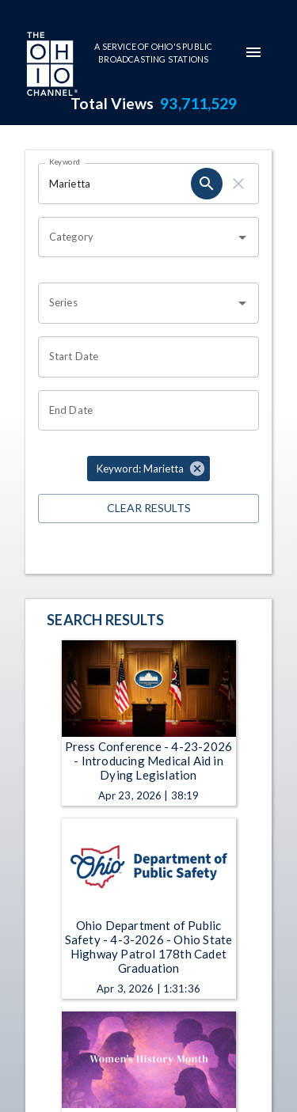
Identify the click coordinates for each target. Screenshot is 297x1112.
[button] (148, 468)
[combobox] (136, 237)
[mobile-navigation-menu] (253, 52)
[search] (207, 183)
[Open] (242, 237)
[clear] (238, 183)
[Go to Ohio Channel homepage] (50, 66)
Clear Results (148, 508)
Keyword (65, 161)
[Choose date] (143, 357)
